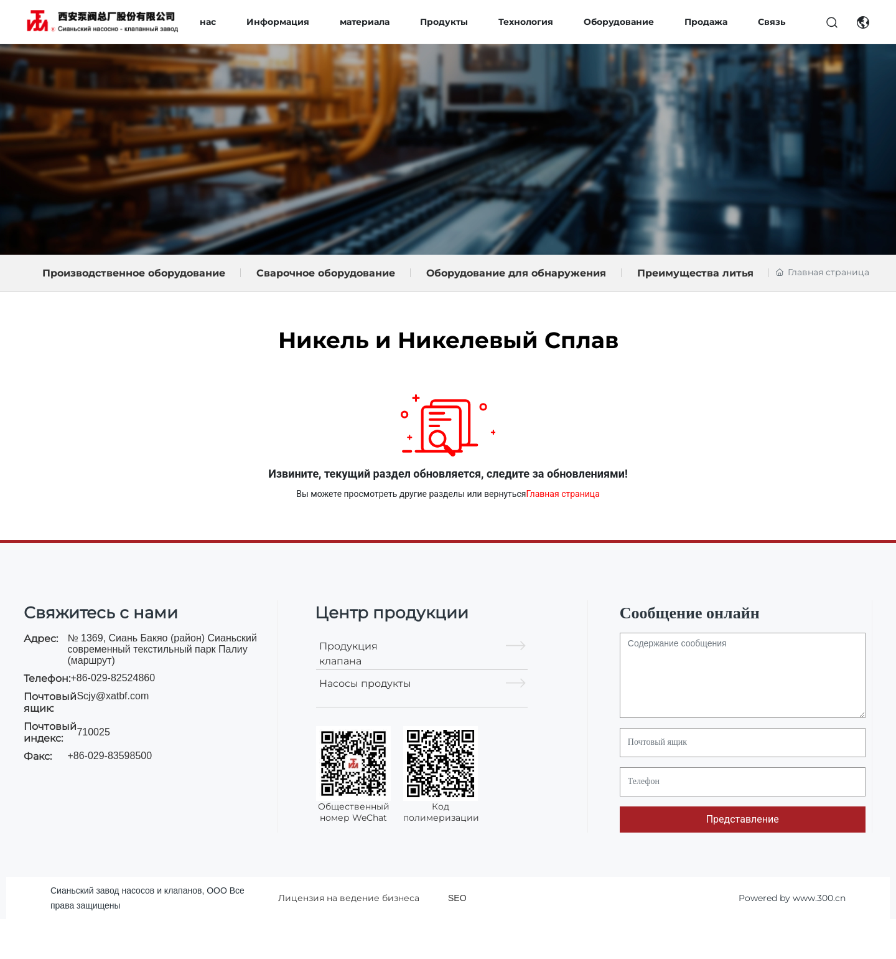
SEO (457, 898)
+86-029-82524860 (112, 678)
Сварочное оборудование (325, 273)
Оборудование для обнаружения (516, 273)
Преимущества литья (695, 273)
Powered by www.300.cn (792, 898)
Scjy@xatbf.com (113, 696)
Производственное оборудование (133, 273)
